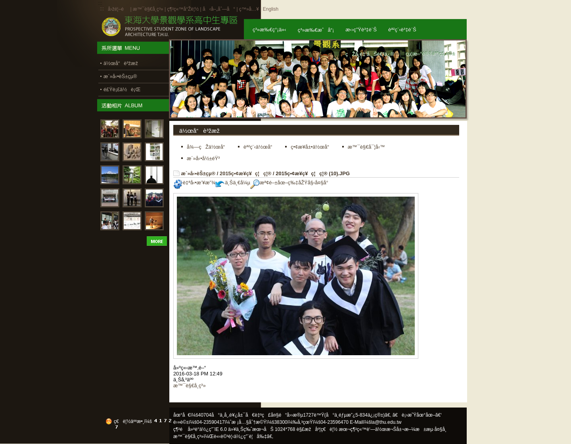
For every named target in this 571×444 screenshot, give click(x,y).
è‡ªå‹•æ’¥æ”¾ (194, 183)
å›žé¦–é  (118, 9)
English (270, 9)
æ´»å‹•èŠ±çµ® (198, 173)
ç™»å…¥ (249, 9)
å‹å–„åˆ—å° (219, 9)
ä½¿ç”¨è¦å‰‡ (250, 436)
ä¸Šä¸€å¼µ (232, 183)
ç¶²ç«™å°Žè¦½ (183, 9)
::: (102, 8)
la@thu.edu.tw (386, 422)
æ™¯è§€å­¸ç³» (149, 9)
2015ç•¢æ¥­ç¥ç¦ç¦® (246, 173)
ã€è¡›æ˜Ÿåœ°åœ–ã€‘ (417, 415)
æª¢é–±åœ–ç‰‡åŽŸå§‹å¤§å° (291, 183)
